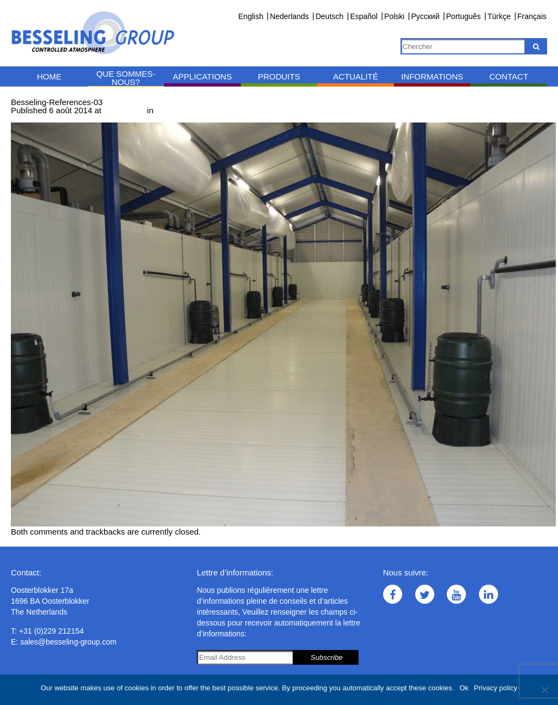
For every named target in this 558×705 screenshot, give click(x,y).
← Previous (32, 118)
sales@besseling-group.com (68, 641)
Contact (508, 76)
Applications (202, 76)
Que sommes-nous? (125, 78)
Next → (69, 118)
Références (177, 110)
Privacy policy (495, 688)
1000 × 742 (124, 110)
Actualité (355, 76)
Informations (432, 76)
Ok (464, 688)
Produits (279, 76)
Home (49, 76)
